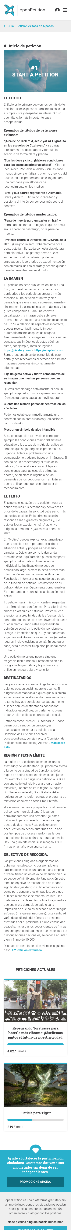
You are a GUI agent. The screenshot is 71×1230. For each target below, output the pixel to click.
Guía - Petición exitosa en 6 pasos (31, 26)
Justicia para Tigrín (35, 1113)
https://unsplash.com (48, 350)
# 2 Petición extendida (27, 950)
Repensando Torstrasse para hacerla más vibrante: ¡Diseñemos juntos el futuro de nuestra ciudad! (35, 1033)
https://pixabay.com (17, 350)
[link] (65, 10)
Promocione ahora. (35, 1182)
